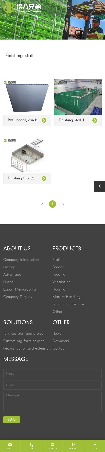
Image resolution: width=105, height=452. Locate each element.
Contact (59, 348)
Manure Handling (66, 297)
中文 (85, 7)
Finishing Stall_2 (21, 178)
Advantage (12, 275)
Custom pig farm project (23, 341)
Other (57, 312)
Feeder (58, 267)
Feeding (58, 275)
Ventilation (61, 282)
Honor (8, 282)
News (56, 334)
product (73, 448)
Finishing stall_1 (71, 120)
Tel (31, 448)
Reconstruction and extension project (27, 348)
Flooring (58, 289)
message (52, 448)
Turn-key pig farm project (24, 334)
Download (60, 341)
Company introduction (21, 260)
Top (95, 448)
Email (10, 448)
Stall (56, 260)
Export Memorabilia (19, 289)
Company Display (17, 297)
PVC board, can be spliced (27, 120)
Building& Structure (68, 304)
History (9, 267)
